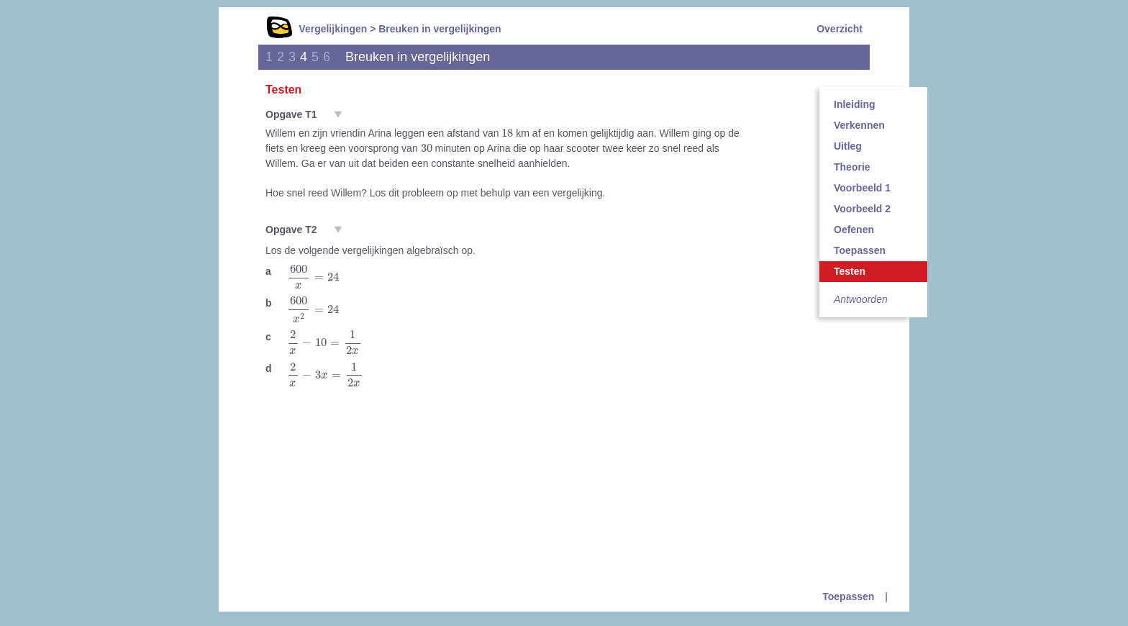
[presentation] (507, 132)
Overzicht (840, 29)
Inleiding (854, 104)
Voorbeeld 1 (862, 188)
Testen (849, 271)
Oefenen (854, 229)
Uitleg (848, 146)
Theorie (852, 167)
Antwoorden (861, 299)
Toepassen (860, 250)
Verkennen (859, 125)
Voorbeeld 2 (862, 208)
